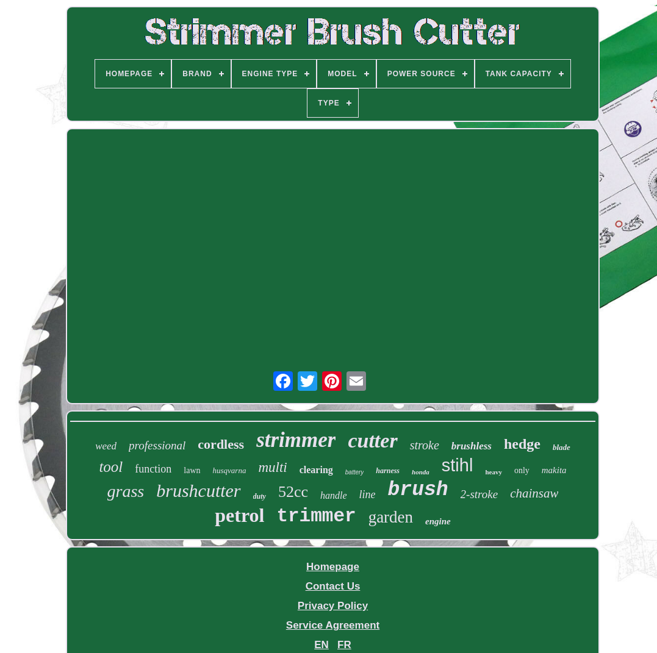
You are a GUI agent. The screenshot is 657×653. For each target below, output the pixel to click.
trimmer (316, 516)
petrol (239, 515)
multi (272, 467)
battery (354, 472)
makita (554, 470)
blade (561, 447)
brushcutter (198, 490)
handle (333, 495)
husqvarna (229, 470)
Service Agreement (332, 625)
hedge (522, 444)
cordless (221, 444)
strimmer (296, 440)
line (367, 494)
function (153, 469)
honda (420, 472)
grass (126, 491)
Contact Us (333, 586)
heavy (493, 472)
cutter (372, 440)
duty (259, 496)
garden (390, 517)
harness (388, 470)
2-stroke (479, 494)
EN (321, 645)
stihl (457, 465)
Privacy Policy (333, 606)
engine (438, 521)
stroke (424, 445)
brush (418, 490)
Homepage (332, 567)
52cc (293, 492)
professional (157, 445)
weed (106, 446)
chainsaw (534, 493)
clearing (316, 470)
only (522, 470)
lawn (192, 470)
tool (111, 467)
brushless (471, 446)
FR (344, 645)
